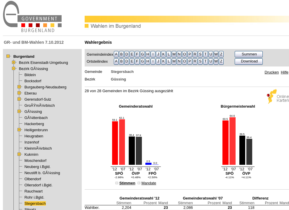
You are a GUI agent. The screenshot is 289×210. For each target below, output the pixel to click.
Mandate (148, 183)
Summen (249, 54)
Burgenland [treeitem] (23, 56)
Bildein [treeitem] (30, 75)
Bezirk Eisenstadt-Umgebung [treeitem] (43, 62)
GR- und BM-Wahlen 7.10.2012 (34, 42)
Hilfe (284, 72)
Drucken (272, 72)
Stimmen (127, 183)
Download (249, 61)
